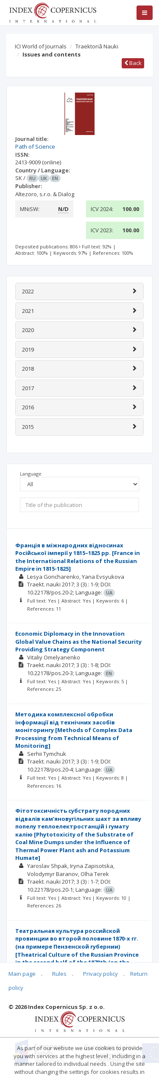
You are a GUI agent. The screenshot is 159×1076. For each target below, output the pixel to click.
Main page (22, 973)
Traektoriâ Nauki (96, 46)
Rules (59, 973)
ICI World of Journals (41, 46)
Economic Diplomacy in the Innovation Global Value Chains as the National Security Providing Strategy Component (78, 641)
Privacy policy (100, 973)
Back (133, 63)
